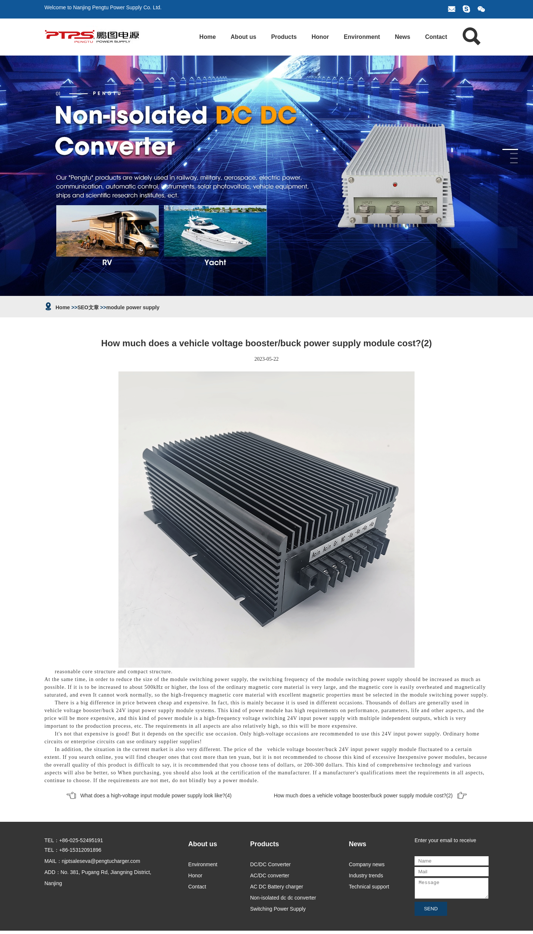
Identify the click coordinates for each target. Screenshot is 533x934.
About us (243, 37)
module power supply (133, 307)
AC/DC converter (269, 875)
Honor (320, 37)
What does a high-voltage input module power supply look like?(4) (156, 795)
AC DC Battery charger (276, 887)
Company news (367, 864)
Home (208, 37)
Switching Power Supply (278, 909)
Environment (362, 37)
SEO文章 (88, 307)
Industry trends (366, 875)
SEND (431, 912)
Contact (436, 37)
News (402, 37)
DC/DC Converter (270, 864)
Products (283, 37)
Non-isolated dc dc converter (283, 898)
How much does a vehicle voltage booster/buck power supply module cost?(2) (363, 795)
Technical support (369, 887)
